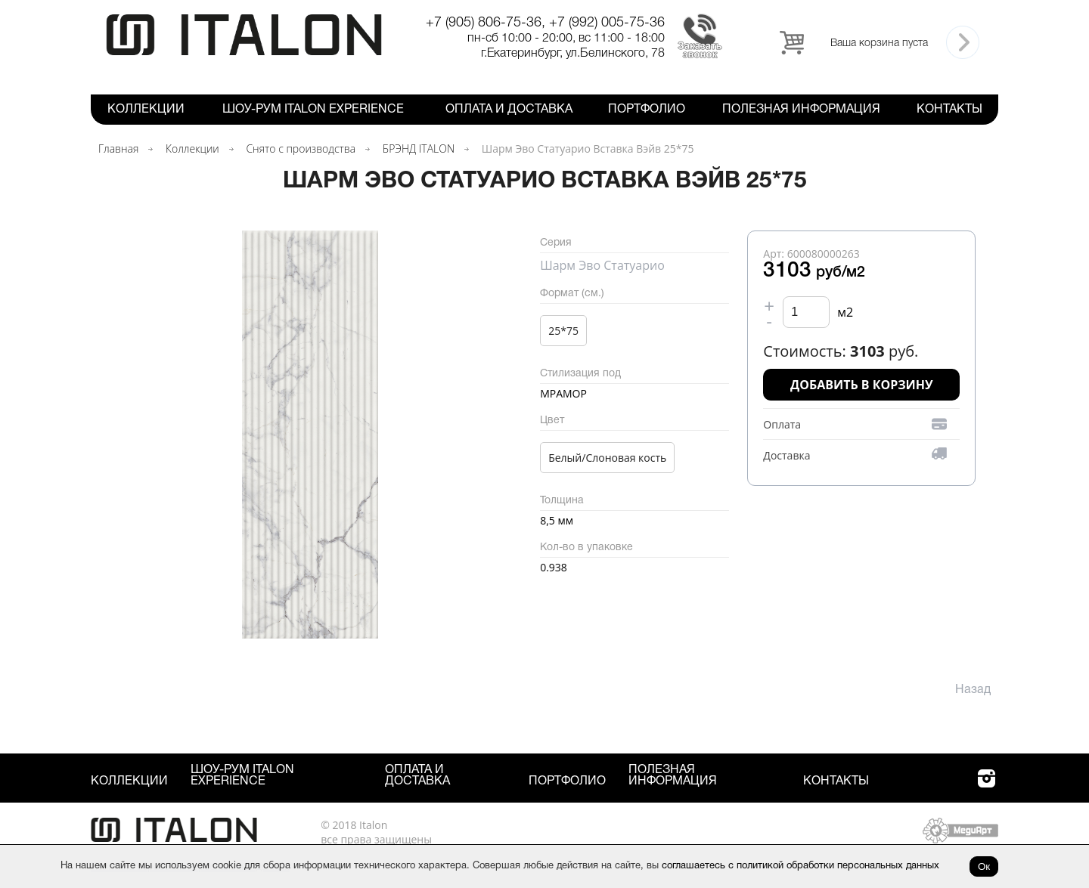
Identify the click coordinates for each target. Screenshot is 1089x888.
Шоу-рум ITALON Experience (313, 109)
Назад (973, 690)
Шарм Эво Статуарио (602, 265)
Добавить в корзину (861, 384)
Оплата (782, 424)
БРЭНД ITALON (419, 148)
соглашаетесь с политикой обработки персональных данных (800, 866)
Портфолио (646, 109)
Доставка (786, 455)
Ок (984, 866)
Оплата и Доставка (508, 109)
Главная (118, 148)
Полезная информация (801, 109)
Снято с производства (300, 148)
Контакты (949, 109)
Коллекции (146, 109)
